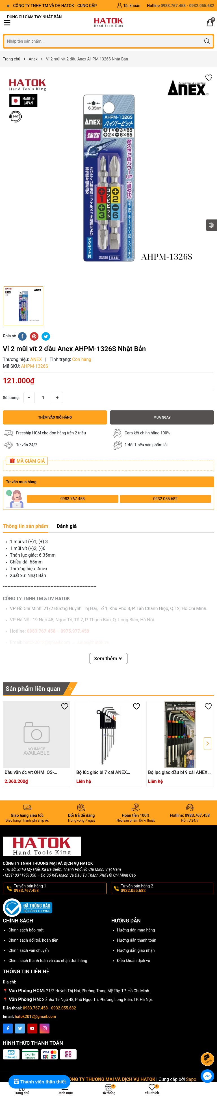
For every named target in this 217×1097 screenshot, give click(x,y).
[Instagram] (44, 1028)
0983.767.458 (72, 499)
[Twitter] (20, 1028)
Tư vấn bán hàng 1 (59, 888)
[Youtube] (32, 1028)
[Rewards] (39, 1082)
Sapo (191, 1079)
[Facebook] (8, 1028)
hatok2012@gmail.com (35, 1016)
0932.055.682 (165, 499)
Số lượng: (11, 397)
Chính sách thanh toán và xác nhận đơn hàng (47, 960)
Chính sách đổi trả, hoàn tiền (33, 940)
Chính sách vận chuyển (28, 950)
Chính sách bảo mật (26, 930)
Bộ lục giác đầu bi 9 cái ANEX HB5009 (177, 773)
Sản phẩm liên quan (33, 688)
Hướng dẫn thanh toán (136, 940)
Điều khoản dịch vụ (133, 960)
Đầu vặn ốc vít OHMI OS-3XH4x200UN (29, 773)
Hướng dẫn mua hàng (136, 930)
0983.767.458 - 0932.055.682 (49, 1008)
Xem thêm (108, 658)
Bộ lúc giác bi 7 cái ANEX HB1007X (101, 773)
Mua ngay (162, 417)
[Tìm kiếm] (207, 41)
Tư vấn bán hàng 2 (166, 888)
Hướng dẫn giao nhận (136, 950)
